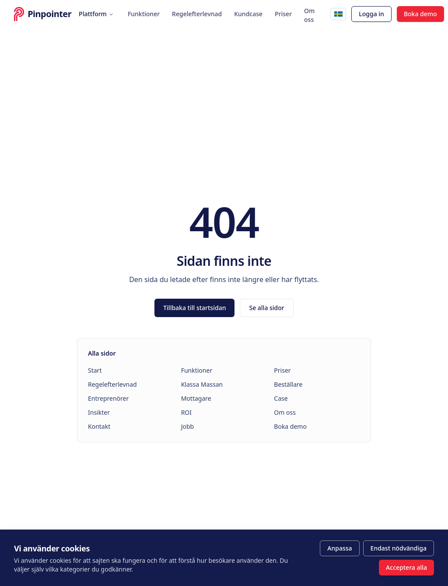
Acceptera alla (406, 567)
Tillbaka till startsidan (194, 308)
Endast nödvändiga (399, 548)
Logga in (371, 14)
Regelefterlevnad (197, 14)
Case (280, 398)
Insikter (99, 412)
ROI (186, 412)
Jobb (187, 426)
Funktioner (144, 14)
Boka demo (420, 14)
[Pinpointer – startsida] (37, 14)
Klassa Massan (202, 384)
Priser (283, 14)
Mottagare (196, 398)
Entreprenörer (108, 398)
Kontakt (99, 426)
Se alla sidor (266, 308)
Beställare (288, 384)
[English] (338, 14)
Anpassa (339, 548)
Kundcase (248, 14)
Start (95, 370)
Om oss (309, 15)
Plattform (96, 14)
